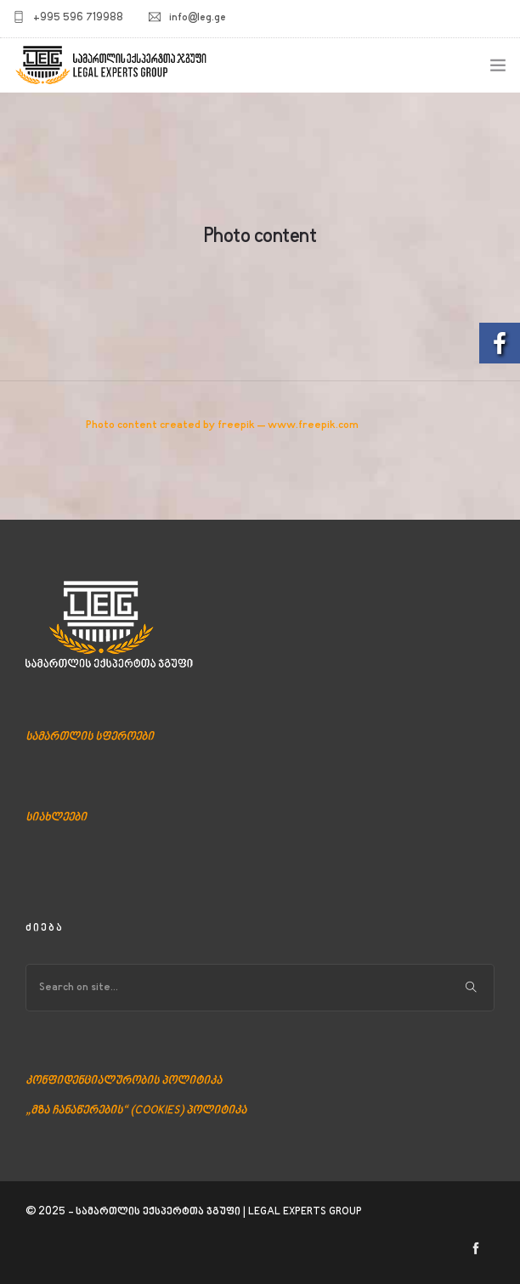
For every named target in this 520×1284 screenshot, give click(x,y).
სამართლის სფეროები (89, 737)
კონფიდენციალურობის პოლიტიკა (123, 1081)
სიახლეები (56, 818)
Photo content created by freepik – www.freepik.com (222, 425)
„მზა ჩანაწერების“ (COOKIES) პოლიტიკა (135, 1111)
